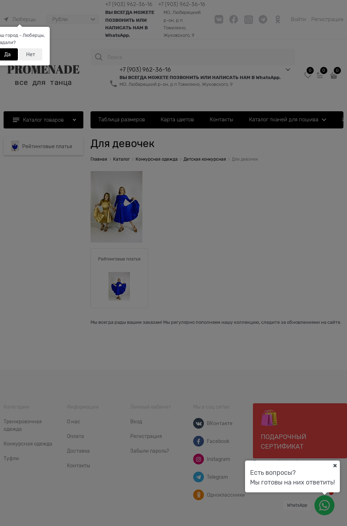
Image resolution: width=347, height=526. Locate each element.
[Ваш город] (334, 465)
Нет (30, 54)
